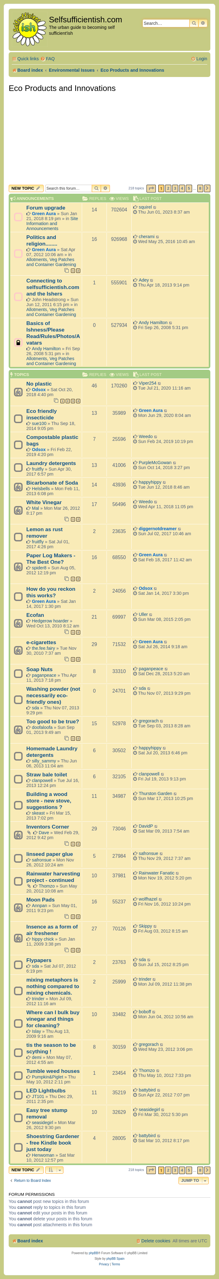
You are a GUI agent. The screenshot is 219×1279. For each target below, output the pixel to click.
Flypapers (38, 960)
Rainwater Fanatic (156, 872)
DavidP (146, 826)
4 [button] (182, 188)
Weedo (146, 436)
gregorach (149, 720)
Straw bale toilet (46, 774)
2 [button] (168, 188)
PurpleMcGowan (155, 462)
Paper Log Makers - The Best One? (50, 558)
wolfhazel (148, 899)
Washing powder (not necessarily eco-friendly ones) (53, 695)
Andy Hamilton (46, 348)
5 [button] (189, 188)
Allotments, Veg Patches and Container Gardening (51, 262)
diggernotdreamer (158, 528)
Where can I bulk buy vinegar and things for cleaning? (53, 1018)
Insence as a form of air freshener (52, 930)
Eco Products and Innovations (62, 88)
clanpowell (42, 780)
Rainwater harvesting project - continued (53, 876)
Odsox (39, 389)
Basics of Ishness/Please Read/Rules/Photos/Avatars (53, 333)
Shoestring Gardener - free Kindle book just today (52, 1142)
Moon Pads (40, 900)
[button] (151, 188)
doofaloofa (42, 727)
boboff (145, 1011)
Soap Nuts (39, 669)
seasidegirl (42, 1122)
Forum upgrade (45, 208)
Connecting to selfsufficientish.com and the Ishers (52, 287)
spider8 (39, 567)
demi (37, 1057)
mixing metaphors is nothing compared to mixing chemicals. (52, 986)
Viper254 (147, 383)
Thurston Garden (155, 793)
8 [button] (200, 188)
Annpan (39, 905)
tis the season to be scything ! (51, 1048)
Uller (143, 614)
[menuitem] (47, 59)
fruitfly (38, 469)
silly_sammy (44, 760)
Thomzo (47, 886)
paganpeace (44, 675)
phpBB (93, 1253)
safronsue (41, 859)
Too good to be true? (52, 721)
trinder (38, 998)
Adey (144, 280)
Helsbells (41, 488)
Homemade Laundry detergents (51, 751)
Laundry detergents (51, 463)
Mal (35, 508)
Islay (36, 1031)
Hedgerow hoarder (50, 620)
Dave (44, 832)
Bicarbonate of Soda (52, 483)
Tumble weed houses (53, 1071)
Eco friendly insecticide (41, 414)
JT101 (38, 1096)
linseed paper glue (49, 854)
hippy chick (43, 939)
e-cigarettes (41, 642)
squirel (145, 207)
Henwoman (43, 1155)
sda (35, 707)
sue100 (39, 423)
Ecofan (35, 615)
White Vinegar (44, 502)
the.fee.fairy (43, 648)
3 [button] (175, 188)
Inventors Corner (47, 827)
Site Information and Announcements (52, 223)
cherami (147, 236)
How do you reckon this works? (50, 592)
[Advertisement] (109, 138)
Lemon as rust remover (44, 532)
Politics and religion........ (41, 240)
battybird (147, 1089)
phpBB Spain (115, 1258)
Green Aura (44, 213)
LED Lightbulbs (46, 1090)
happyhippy (150, 482)
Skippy (145, 926)
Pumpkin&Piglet (47, 1076)
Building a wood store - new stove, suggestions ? (48, 800)
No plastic (39, 384)
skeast (38, 813)
